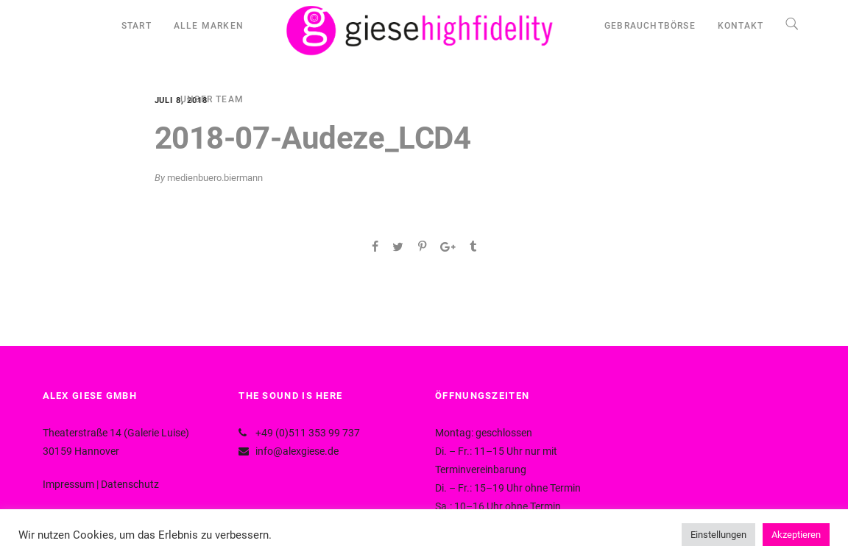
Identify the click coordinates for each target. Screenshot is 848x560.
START (136, 26)
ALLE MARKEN (209, 26)
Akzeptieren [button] (796, 534)
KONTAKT (740, 26)
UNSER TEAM (212, 99)
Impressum (68, 484)
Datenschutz (130, 484)
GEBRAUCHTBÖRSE (650, 26)
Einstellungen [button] (718, 534)
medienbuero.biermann (215, 177)
